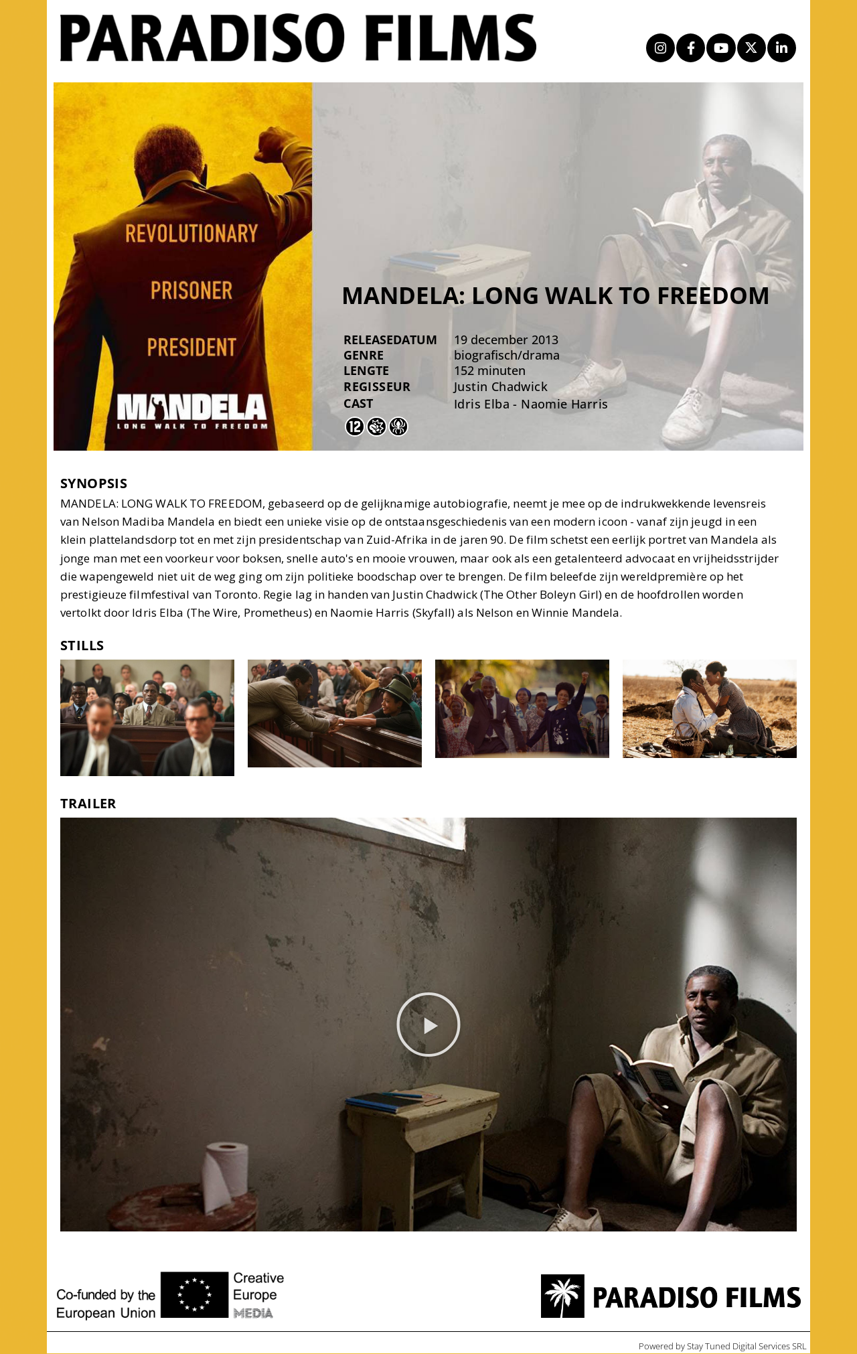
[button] (428, 1025)
